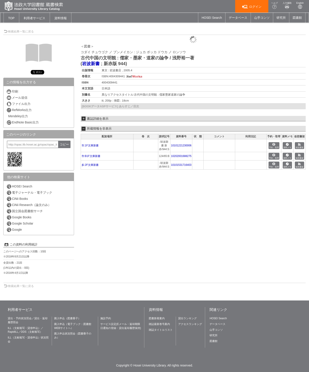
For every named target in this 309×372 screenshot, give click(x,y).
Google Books (18, 217)
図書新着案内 (157, 318)
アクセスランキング (190, 324)
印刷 (12, 91)
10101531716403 (181, 164)
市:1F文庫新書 (90, 145)
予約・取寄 (274, 146)
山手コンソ (262, 17)
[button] (34, 18)
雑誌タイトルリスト (161, 329)
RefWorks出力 (19, 110)
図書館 (297, 17)
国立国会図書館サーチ (24, 211)
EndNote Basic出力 (22, 122)
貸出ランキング (187, 318)
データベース (238, 17)
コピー (64, 144)
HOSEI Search (212, 17)
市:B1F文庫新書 (91, 156)
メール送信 (16, 97)
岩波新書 (91, 63)
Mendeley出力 (18, 116)
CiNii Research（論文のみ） (28, 205)
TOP (11, 18)
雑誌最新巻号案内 (159, 324)
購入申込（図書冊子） (67, 318)
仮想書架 (299, 146)
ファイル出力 (18, 104)
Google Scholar (19, 223)
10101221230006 (181, 145)
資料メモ (287, 146)
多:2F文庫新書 (90, 164)
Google (14, 229)
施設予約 (105, 318)
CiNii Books (17, 198)
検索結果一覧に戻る (19, 31)
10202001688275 (181, 156)
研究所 (281, 17)
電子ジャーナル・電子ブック (29, 192)
